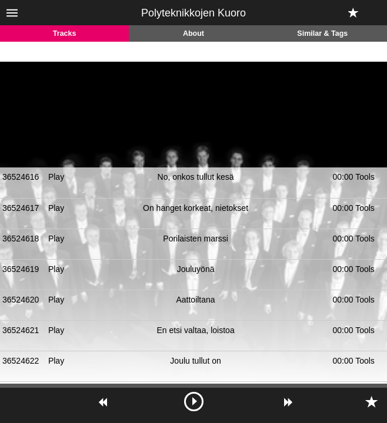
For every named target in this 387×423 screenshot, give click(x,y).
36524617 (20, 208)
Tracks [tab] (64, 33)
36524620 (20, 299)
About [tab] (193, 33)
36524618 (20, 238)
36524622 (20, 360)
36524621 (20, 330)
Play (56, 177)
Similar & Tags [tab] (322, 33)
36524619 (20, 269)
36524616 (20, 177)
